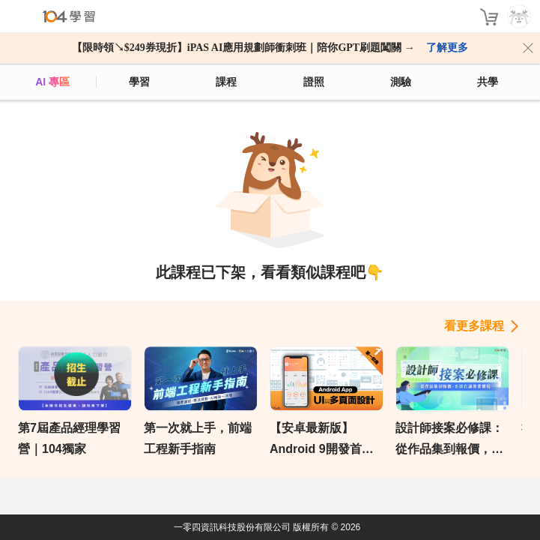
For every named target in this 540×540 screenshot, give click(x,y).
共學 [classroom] (487, 82)
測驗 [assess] (400, 82)
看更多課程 (474, 326)
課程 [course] (226, 82)
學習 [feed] (139, 82)
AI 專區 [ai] (52, 82)
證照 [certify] (313, 82)
